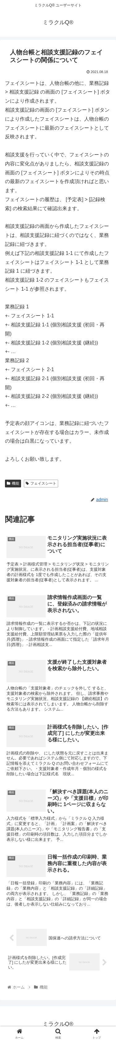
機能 (13, 483)
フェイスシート (41, 483)
